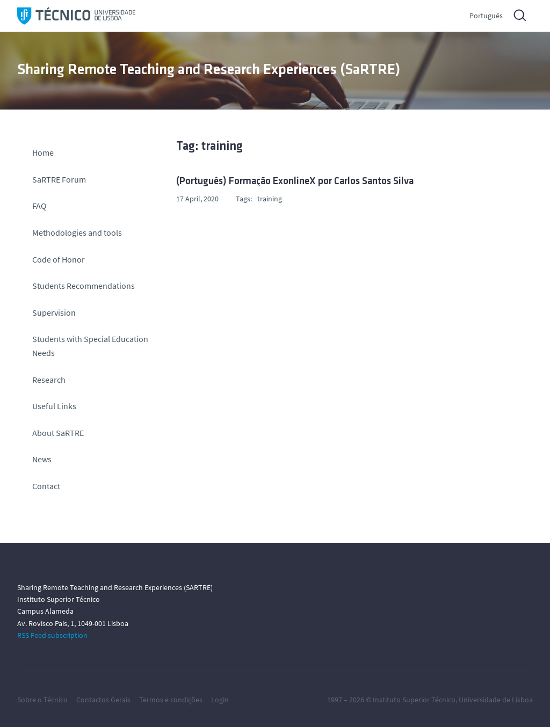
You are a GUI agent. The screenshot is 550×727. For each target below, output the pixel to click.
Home (43, 152)
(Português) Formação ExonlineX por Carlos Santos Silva (295, 182)
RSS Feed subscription (52, 635)
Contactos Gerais (103, 699)
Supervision (54, 312)
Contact (46, 486)
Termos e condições (170, 699)
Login (220, 699)
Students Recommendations (83, 285)
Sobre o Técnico (42, 699)
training (269, 198)
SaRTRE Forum (59, 179)
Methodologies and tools (77, 232)
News (42, 459)
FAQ (39, 205)
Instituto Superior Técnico (414, 699)
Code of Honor (58, 259)
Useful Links (54, 406)
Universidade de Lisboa (496, 699)
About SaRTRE (58, 432)
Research (49, 379)
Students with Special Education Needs (90, 345)
